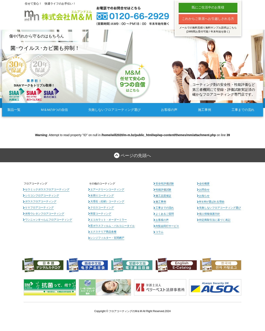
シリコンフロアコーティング (42, 195)
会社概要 (204, 183)
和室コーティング (100, 213)
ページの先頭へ (136, 155)
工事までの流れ (242, 109)
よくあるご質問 (165, 213)
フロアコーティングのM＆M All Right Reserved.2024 (140, 311)
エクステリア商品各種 (103, 231)
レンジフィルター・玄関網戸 (107, 237)
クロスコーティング (102, 207)
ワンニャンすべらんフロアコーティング (48, 219)
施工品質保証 (163, 195)
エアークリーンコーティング (107, 189)
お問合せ (204, 189)
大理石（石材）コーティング (107, 201)
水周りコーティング (102, 195)
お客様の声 (169, 109)
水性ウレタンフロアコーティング (44, 213)
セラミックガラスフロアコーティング (47, 189)
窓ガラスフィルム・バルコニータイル (112, 225)
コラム (159, 231)
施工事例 (204, 109)
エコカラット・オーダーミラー (108, 219)
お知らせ (204, 195)
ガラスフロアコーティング (40, 201)
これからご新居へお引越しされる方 (208, 18)
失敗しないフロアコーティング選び (114, 109)
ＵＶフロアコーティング (39, 207)
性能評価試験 (163, 189)
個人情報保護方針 (209, 213)
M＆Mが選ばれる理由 (211, 201)
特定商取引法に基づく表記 (214, 219)
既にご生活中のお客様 (208, 7)
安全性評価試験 (165, 183)
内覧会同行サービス (167, 226)
